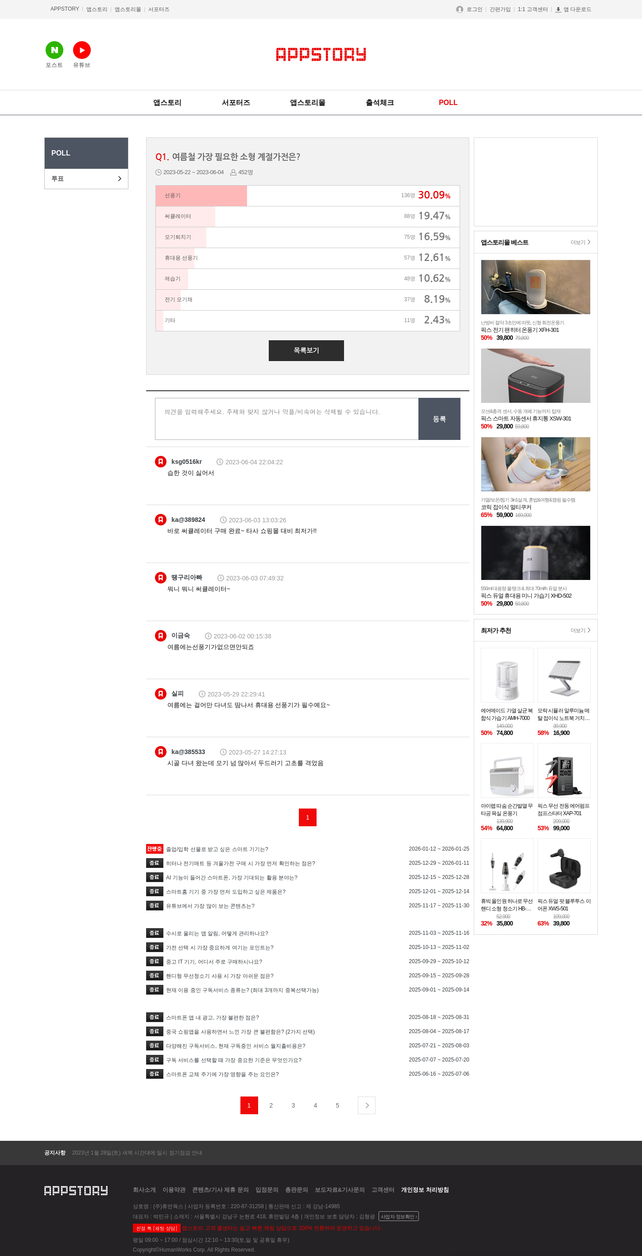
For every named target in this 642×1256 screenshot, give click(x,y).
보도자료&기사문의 (340, 1189)
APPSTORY (64, 9)
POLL (448, 102)
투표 (57, 178)
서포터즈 (159, 9)
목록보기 (306, 350)
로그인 (473, 9)
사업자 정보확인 (399, 1216)
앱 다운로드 (573, 9)
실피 (177, 693)
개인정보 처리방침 (425, 1189)
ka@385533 (188, 751)
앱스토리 (97, 9)
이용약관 (174, 1189)
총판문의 (296, 1189)
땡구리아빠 (186, 577)
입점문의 (266, 1189)
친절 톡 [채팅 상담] (156, 1228)
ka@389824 (188, 519)
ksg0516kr (186, 461)
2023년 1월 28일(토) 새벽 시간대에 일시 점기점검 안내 (137, 1153)
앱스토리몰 (128, 9)
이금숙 (180, 635)
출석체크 (380, 102)
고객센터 (382, 1189)
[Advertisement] (79, 326)
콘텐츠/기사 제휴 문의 (220, 1189)
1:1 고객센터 (533, 9)
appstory (76, 1189)
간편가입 (500, 9)
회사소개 (144, 1189)
